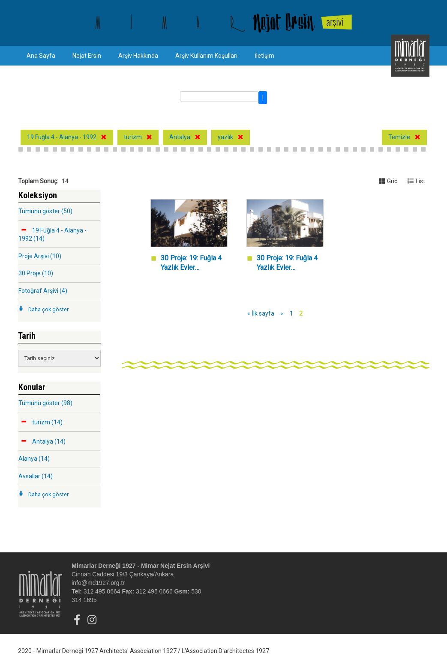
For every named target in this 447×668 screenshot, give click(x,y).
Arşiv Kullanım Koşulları (206, 55)
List (416, 181)
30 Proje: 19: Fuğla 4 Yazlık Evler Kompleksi (191, 263)
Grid (388, 181)
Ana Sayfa (41, 55)
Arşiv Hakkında (138, 55)
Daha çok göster (48, 309)
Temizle (399, 137)
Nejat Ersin (86, 55)
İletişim (264, 55)
